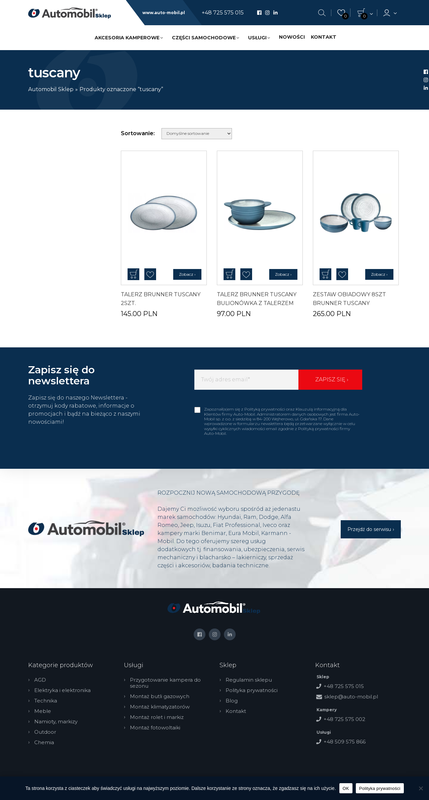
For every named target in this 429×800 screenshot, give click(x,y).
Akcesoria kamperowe (127, 38)
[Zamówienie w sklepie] (196, 133)
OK (346, 788)
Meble (42, 711)
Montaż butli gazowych (159, 696)
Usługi (257, 38)
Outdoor (45, 732)
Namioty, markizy (56, 722)
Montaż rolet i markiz (157, 717)
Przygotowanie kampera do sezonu (165, 683)
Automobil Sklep (51, 89)
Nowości (292, 37)
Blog (232, 701)
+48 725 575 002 (344, 719)
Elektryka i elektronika (62, 690)
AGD (40, 680)
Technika (45, 701)
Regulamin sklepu (249, 680)
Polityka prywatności (252, 690)
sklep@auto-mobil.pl (351, 696)
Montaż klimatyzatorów (160, 707)
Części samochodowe (204, 38)
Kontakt (323, 37)
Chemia (44, 742)
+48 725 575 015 (223, 12)
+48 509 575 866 (345, 741)
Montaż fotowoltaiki (155, 728)
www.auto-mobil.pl (163, 13)
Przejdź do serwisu (369, 529)
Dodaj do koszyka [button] (133, 274)
